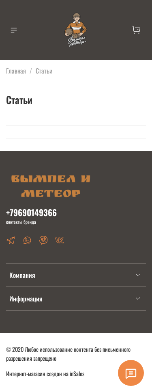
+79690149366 (31, 212)
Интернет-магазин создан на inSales (45, 373)
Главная (16, 71)
